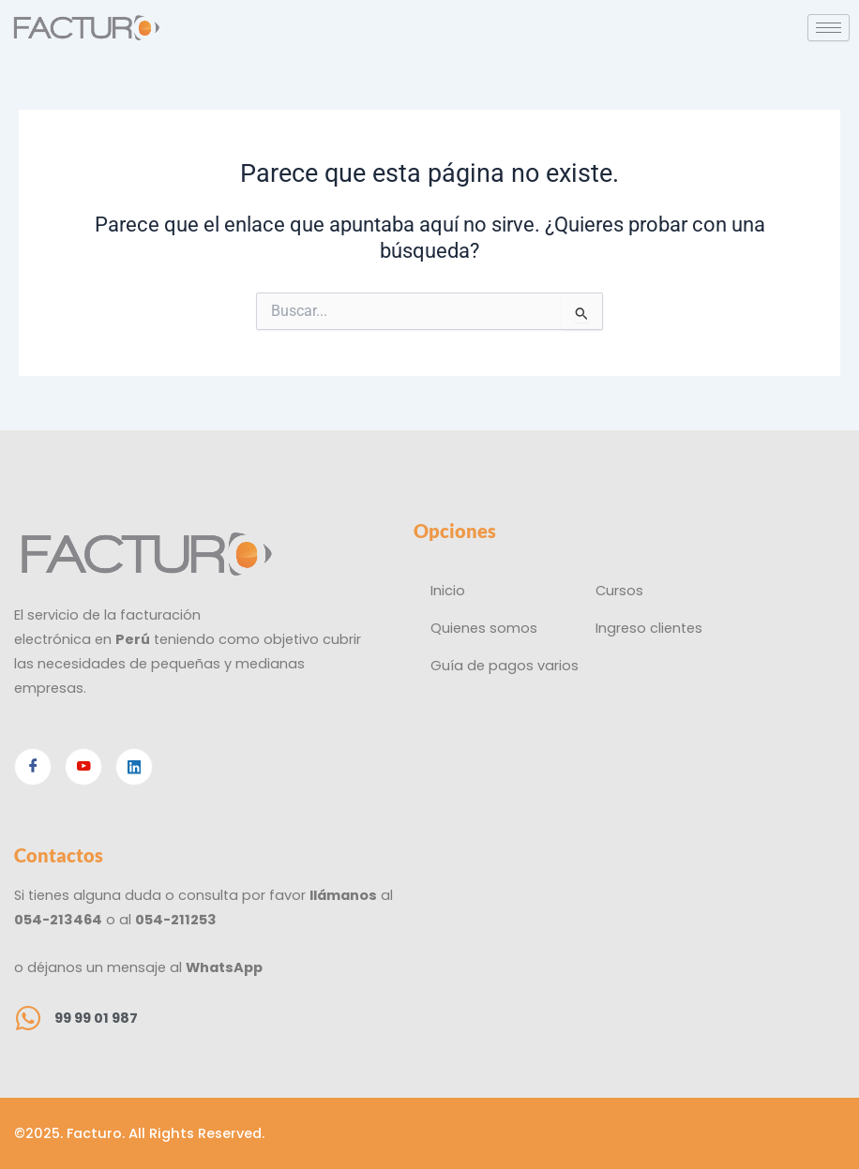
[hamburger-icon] (828, 27)
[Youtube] (83, 767)
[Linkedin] (134, 767)
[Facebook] (33, 767)
